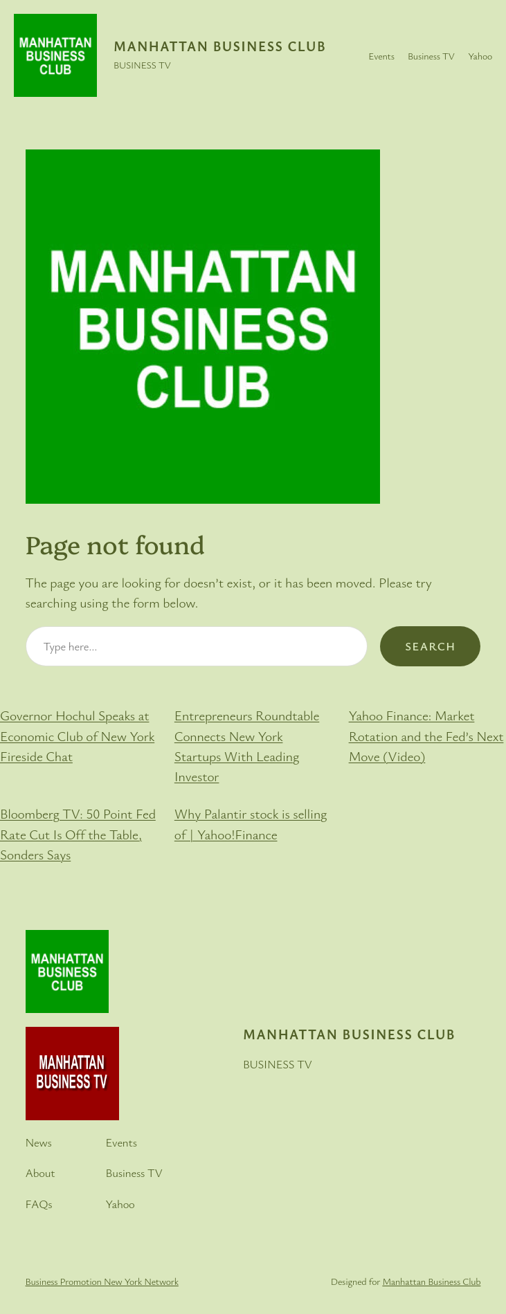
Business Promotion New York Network (102, 1281)
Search (430, 646)
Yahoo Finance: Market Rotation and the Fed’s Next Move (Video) (426, 735)
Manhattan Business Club (220, 46)
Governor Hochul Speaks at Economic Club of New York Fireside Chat (77, 735)
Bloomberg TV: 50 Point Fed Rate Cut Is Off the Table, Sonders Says (78, 834)
